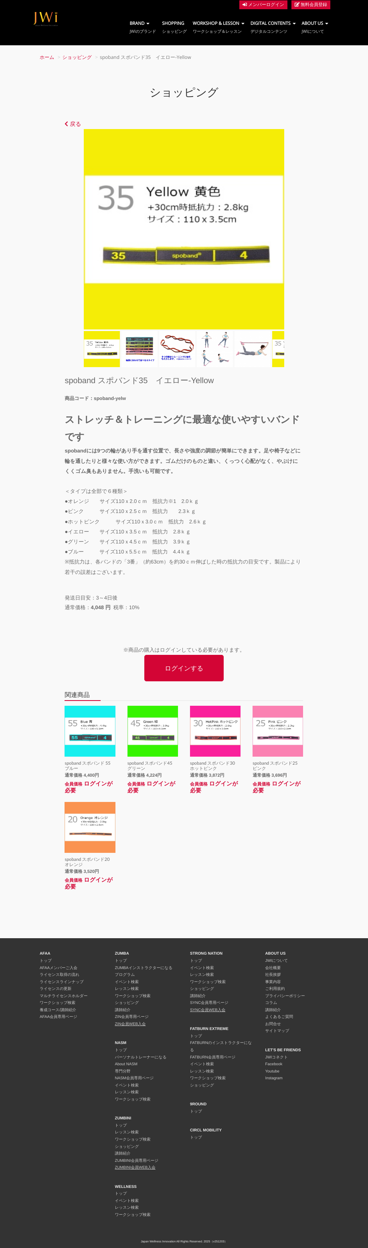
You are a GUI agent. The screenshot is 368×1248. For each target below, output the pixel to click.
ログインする (184, 668)
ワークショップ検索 (57, 1003)
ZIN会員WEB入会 (130, 1024)
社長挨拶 (273, 975)
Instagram (274, 1078)
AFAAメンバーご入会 (58, 968)
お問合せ (273, 1024)
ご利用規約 (275, 989)
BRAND (142, 27)
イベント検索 (127, 982)
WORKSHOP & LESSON (219, 27)
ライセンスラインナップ (62, 982)
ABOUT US (315, 27)
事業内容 (273, 982)
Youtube (272, 1071)
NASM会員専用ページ (134, 1078)
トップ (46, 961)
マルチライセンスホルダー (64, 996)
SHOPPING (174, 27)
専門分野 (123, 1071)
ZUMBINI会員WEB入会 (135, 1167)
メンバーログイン (263, 5)
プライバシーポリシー (285, 996)
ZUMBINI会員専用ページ (137, 1161)
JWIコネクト (276, 1057)
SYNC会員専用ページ (209, 1003)
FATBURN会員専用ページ (213, 1057)
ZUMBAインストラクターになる (144, 968)
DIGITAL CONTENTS (273, 27)
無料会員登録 (311, 5)
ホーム (47, 57)
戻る (73, 124)
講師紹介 (123, 1010)
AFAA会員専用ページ (58, 1017)
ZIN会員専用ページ (132, 1017)
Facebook (274, 1064)
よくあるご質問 (279, 1017)
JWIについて (276, 961)
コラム (271, 1003)
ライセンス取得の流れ (59, 975)
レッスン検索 (127, 989)
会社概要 (273, 968)
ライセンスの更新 (55, 989)
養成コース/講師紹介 (58, 1010)
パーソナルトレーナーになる (141, 1057)
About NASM (126, 1064)
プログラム (125, 975)
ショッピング (77, 57)
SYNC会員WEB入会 (207, 1010)
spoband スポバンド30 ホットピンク (214, 766)
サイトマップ (277, 1031)
